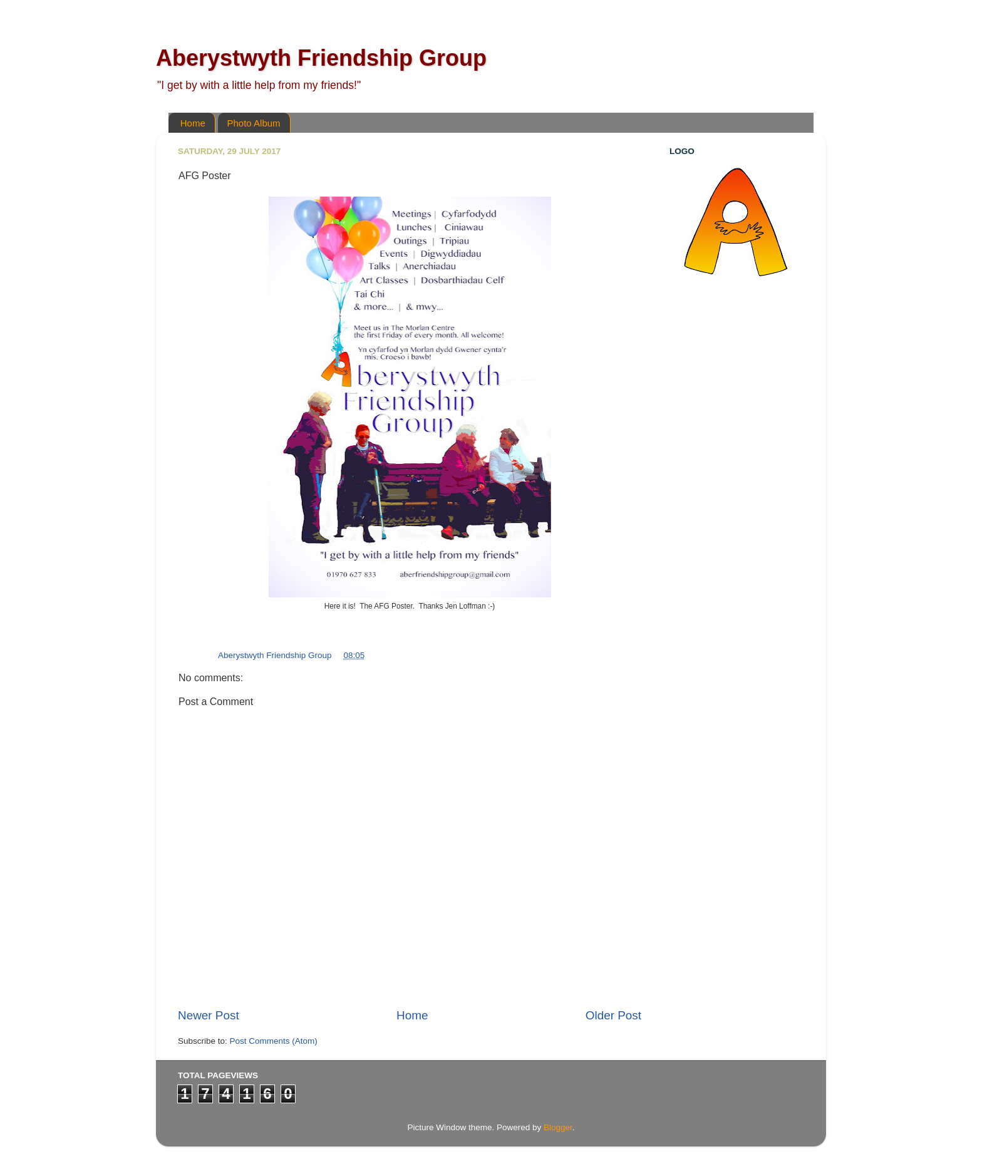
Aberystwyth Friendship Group (321, 58)
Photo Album (254, 123)
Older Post (613, 1015)
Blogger (558, 1127)
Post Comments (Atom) (274, 1041)
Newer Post (208, 1015)
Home (192, 123)
